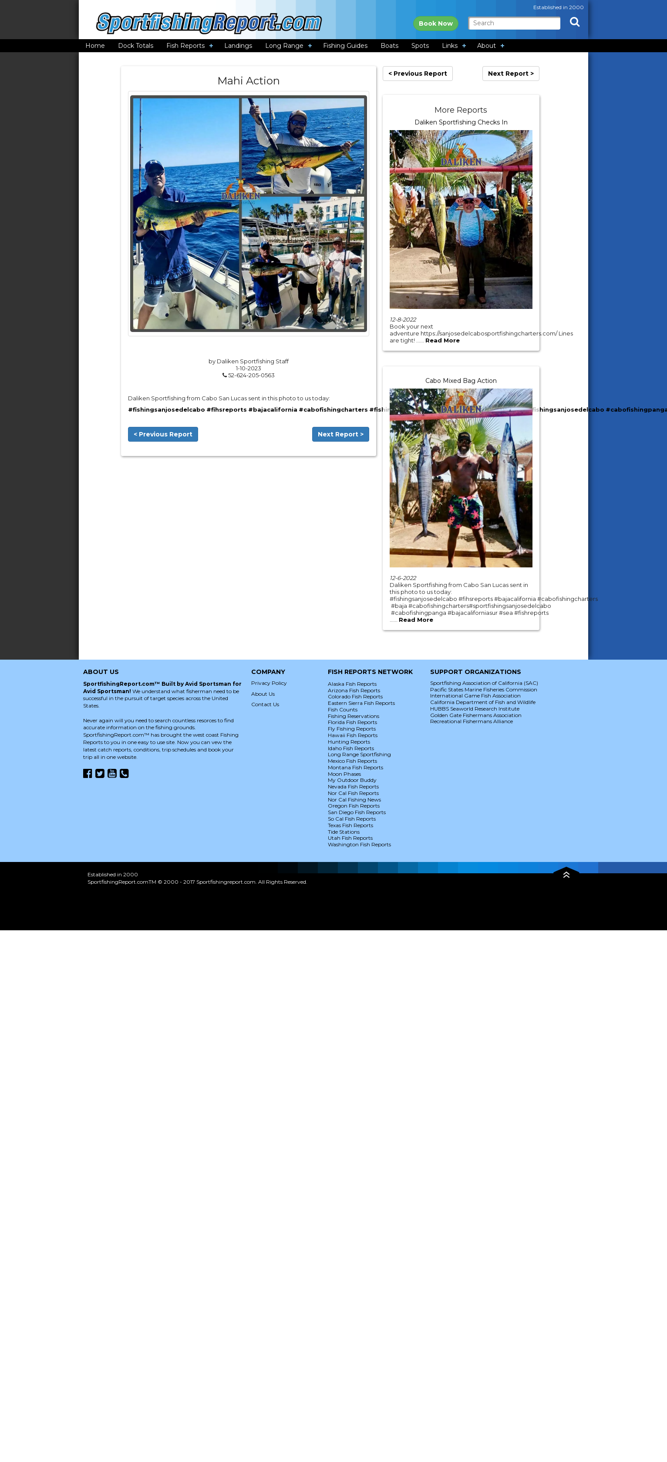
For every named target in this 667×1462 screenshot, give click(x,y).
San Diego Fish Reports (357, 812)
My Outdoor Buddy (352, 780)
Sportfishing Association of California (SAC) (484, 683)
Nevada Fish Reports (353, 786)
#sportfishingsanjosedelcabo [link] (556, 409)
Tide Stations (344, 831)
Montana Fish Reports (355, 767)
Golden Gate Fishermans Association (476, 715)
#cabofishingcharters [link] (333, 409)
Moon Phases (344, 774)
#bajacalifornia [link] (272, 409)
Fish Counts (342, 709)
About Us (263, 694)
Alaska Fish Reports (352, 684)
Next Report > (341, 434)
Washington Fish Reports (359, 844)
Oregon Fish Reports (354, 805)
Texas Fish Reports (350, 825)
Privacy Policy (269, 683)
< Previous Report (163, 434)
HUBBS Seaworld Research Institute (474, 708)
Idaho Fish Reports (351, 748)
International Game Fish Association (475, 695)
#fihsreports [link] (226, 409)
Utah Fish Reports (350, 838)
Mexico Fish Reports (352, 761)
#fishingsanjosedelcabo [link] (166, 409)
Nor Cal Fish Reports (353, 793)
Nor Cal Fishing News (354, 799)
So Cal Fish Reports (352, 818)
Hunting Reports (349, 741)
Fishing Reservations (353, 716)
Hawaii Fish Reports (352, 735)
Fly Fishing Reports (352, 728)
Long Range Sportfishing (359, 754)
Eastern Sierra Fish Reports (361, 703)
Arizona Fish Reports (354, 690)
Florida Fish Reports (352, 722)
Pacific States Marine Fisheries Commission (483, 689)
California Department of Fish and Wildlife (483, 702)
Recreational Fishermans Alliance (471, 721)
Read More (442, 340)
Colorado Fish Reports (355, 696)
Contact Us (265, 704)
